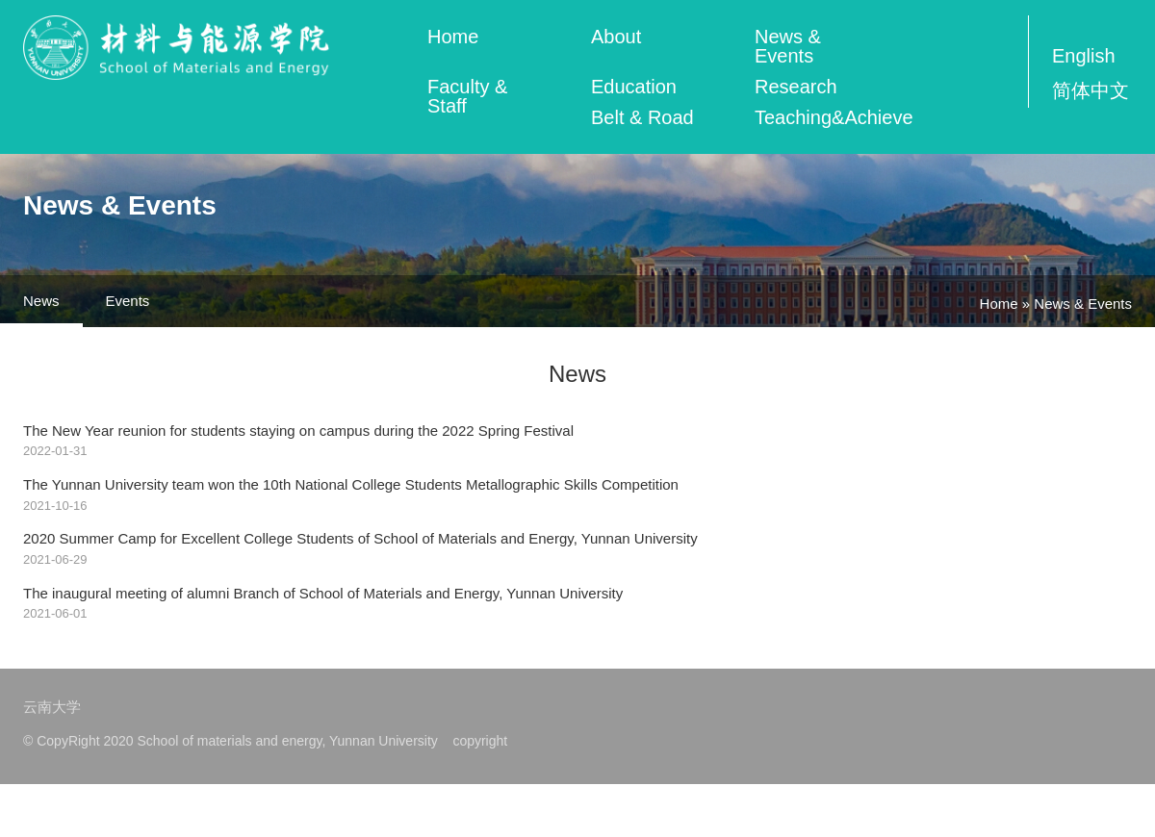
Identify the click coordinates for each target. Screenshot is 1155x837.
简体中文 (1090, 90)
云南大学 (52, 707)
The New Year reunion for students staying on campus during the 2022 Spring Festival (300, 430)
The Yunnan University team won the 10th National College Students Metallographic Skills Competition (352, 484)
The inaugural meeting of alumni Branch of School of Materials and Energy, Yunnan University (324, 594)
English (1084, 55)
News (41, 300)
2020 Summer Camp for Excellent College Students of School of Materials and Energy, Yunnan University (362, 539)
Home (452, 36)
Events (128, 300)
